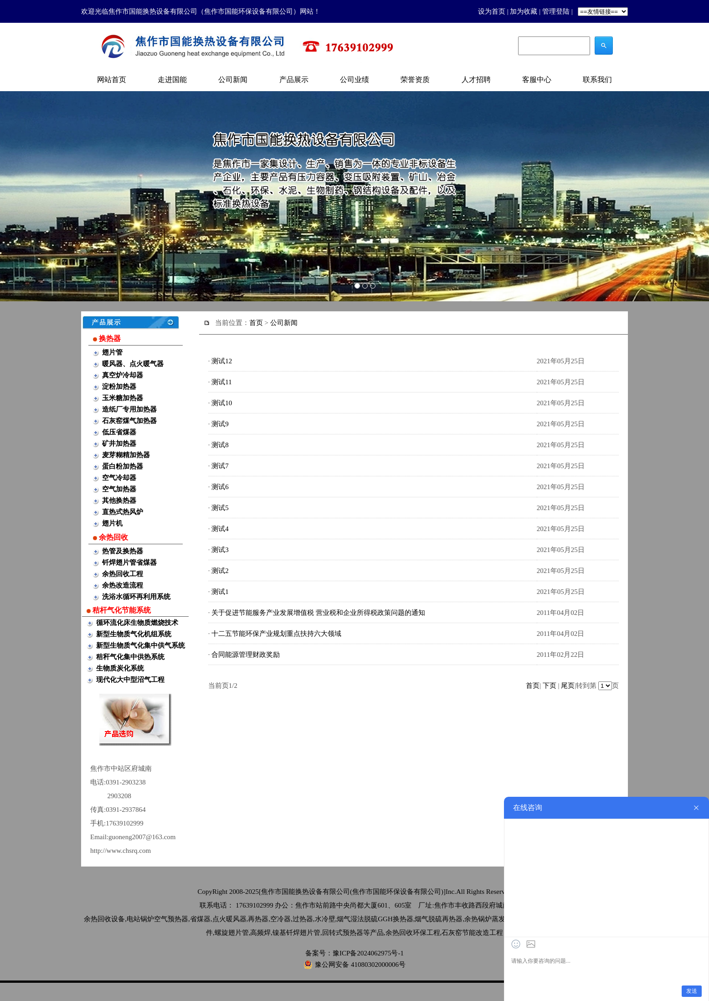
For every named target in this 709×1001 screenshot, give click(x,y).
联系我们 (597, 79)
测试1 (220, 591)
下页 (549, 685)
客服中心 (536, 79)
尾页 (568, 685)
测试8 (220, 445)
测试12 (221, 361)
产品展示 (293, 79)
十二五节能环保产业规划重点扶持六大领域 (276, 633)
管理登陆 (556, 11)
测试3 (220, 549)
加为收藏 (523, 11)
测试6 (220, 486)
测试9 (220, 424)
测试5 (220, 507)
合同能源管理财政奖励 (245, 654)
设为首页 (491, 11)
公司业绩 (354, 79)
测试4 (220, 528)
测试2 (220, 570)
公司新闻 (232, 79)
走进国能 (172, 79)
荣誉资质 (415, 79)
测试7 (220, 466)
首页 (256, 322)
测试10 (221, 403)
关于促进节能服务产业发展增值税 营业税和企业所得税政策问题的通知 (318, 612)
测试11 (221, 382)
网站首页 (111, 79)
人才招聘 (476, 79)
